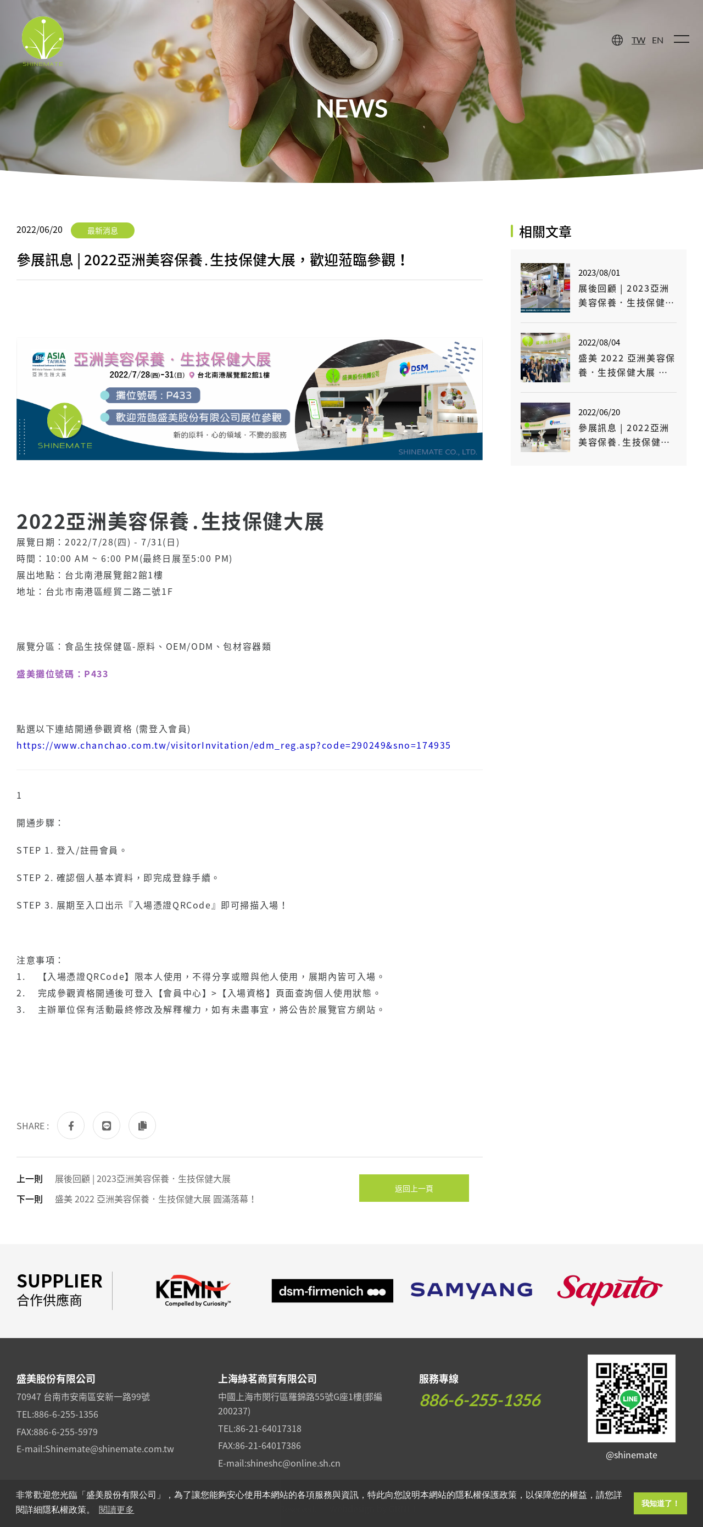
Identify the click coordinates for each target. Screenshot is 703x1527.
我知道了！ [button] (660, 1503)
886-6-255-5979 (66, 1431)
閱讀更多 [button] (116, 1509)
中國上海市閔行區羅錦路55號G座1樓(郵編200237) (300, 1403)
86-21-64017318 (269, 1428)
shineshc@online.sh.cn (294, 1462)
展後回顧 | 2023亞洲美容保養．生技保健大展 (143, 1178)
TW (638, 40)
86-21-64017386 (268, 1445)
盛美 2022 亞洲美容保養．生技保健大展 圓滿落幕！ (156, 1198)
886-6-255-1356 (66, 1413)
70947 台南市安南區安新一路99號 (83, 1396)
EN (657, 40)
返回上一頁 (414, 1188)
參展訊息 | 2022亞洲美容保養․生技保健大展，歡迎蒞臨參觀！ (624, 435)
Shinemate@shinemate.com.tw (109, 1448)
